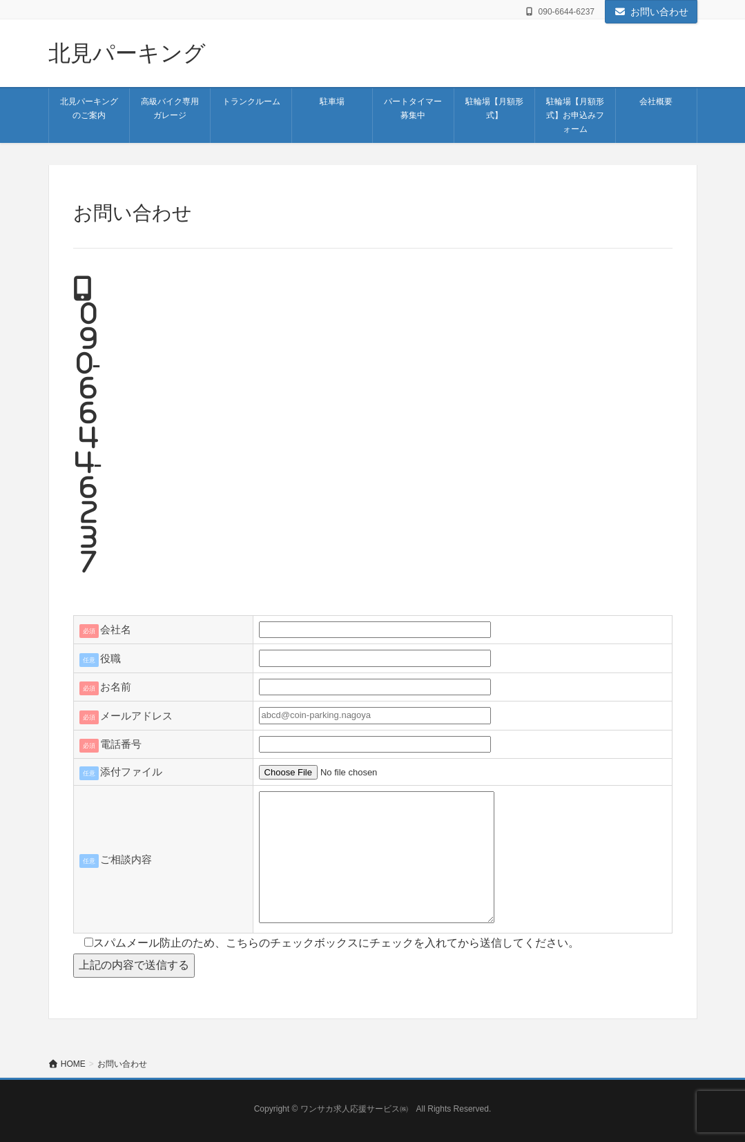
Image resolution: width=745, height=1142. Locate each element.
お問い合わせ (651, 11)
